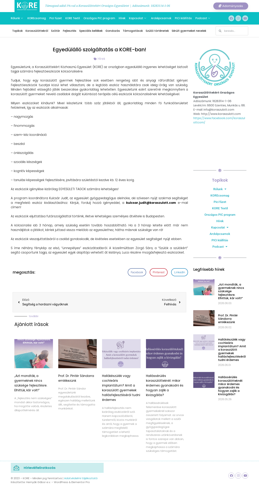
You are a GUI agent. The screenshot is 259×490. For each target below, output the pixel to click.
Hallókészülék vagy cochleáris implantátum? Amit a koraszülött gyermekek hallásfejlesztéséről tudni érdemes (232, 349)
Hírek (122, 18)
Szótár (55, 31)
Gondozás (112, 31)
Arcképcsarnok (161, 18)
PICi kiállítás (183, 18)
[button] (137, 272)
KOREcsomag (36, 18)
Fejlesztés (69, 31)
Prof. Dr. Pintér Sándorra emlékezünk (228, 318)
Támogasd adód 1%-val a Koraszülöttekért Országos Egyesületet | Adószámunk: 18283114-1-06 (107, 6)
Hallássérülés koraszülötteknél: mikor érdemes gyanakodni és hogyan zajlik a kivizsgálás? (164, 385)
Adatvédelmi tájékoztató (81, 478)
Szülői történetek (157, 31)
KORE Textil (72, 18)
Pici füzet (55, 18)
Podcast (202, 18)
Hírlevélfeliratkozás (39, 468)
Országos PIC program (99, 18)
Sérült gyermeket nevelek (189, 31)
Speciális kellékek (91, 31)
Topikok (17, 31)
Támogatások (133, 31)
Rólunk (17, 18)
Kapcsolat (137, 18)
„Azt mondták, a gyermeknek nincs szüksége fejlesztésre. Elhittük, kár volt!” (231, 291)
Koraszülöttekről (37, 31)
